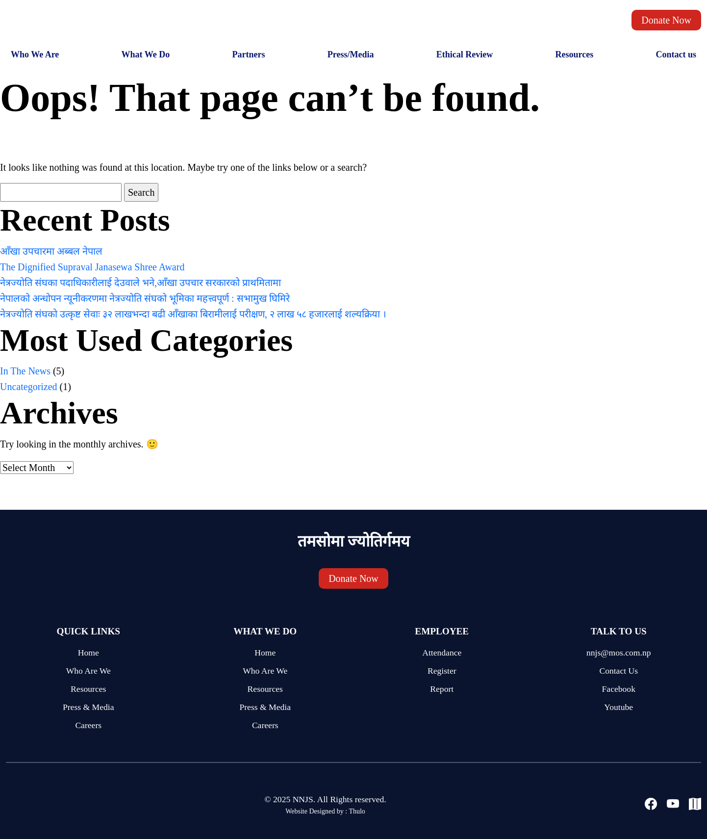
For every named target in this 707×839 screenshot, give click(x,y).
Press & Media (88, 707)
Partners (248, 54)
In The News (25, 371)
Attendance (441, 652)
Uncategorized (28, 386)
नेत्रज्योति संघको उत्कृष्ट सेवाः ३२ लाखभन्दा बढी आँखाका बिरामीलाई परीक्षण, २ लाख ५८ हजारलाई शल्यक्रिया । (193, 314)
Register (442, 671)
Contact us (676, 54)
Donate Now (666, 20)
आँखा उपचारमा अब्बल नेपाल (51, 251)
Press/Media (351, 54)
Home (88, 652)
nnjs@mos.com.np (618, 652)
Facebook (618, 689)
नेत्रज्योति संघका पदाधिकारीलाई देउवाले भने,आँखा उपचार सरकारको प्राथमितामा (140, 282)
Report (442, 689)
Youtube (618, 707)
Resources (574, 54)
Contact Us (618, 671)
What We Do (146, 54)
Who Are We (88, 671)
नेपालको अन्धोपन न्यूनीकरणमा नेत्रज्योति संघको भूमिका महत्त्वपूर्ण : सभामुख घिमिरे (145, 298)
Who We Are (35, 54)
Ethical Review (464, 54)
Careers (88, 725)
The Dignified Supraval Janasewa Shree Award (92, 267)
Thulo (357, 811)
